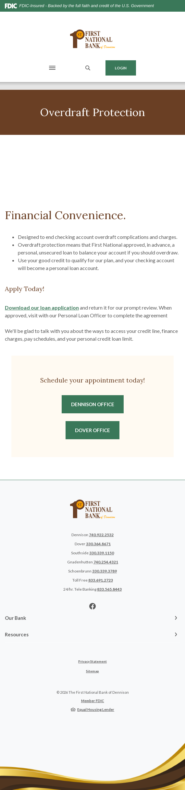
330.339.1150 (101, 552)
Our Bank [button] (15, 618)
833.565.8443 (109, 589)
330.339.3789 (104, 571)
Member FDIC (92, 701)
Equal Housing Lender (95, 709)
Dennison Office (97, 404)
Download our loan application (42, 307)
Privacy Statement (92, 661)
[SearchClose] (87, 68)
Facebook (92, 606)
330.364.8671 (98, 543)
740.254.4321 (105, 562)
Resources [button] (17, 634)
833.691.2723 (100, 580)
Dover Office (97, 430)
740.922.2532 (101, 534)
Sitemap (92, 671)
